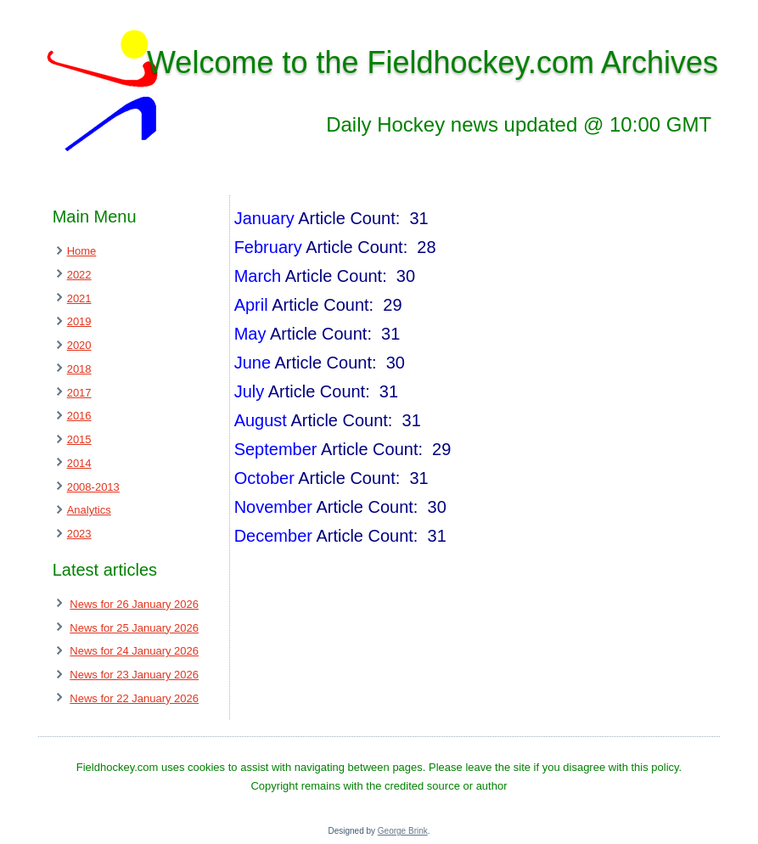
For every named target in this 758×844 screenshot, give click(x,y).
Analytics (89, 510)
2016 (79, 415)
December (273, 535)
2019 (79, 321)
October (264, 478)
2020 (79, 345)
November (273, 507)
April (251, 304)
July (249, 391)
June (252, 362)
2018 (79, 369)
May (250, 333)
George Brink (403, 831)
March (258, 276)
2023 (79, 533)
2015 (79, 439)
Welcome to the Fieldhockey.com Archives (432, 62)
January (264, 218)
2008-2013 (93, 487)
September (275, 449)
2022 (79, 274)
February (268, 247)
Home (82, 251)
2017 (79, 392)
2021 (79, 298)
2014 (79, 463)
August (260, 420)
